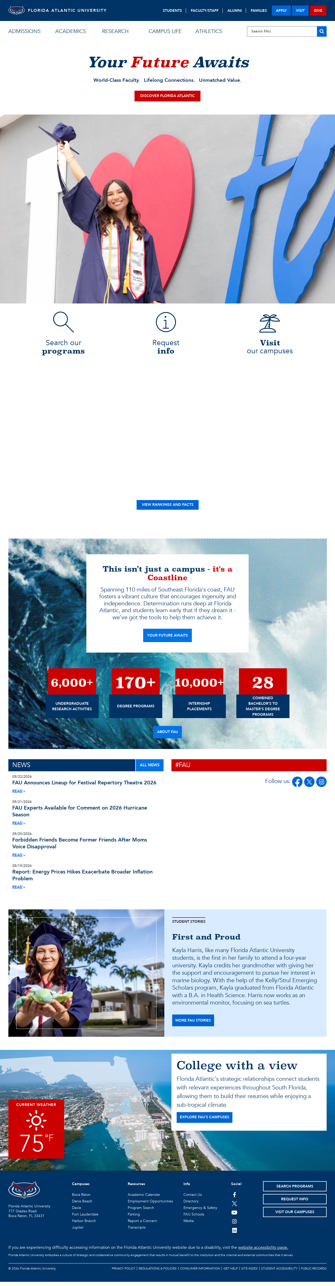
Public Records (314, 1273)
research (115, 31)
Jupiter (78, 1231)
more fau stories (193, 1024)
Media (188, 1225)
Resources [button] (136, 1188)
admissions (24, 31)
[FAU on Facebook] (297, 786)
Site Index (249, 1273)
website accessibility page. (263, 1252)
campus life (165, 31)
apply (281, 10)
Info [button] (186, 1188)
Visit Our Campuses (294, 1216)
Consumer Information (200, 1273)
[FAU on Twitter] (234, 1207)
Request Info (294, 1203)
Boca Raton (81, 1198)
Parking (134, 1218)
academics (70, 31)
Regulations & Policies (158, 1273)
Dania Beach (82, 1205)
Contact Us (192, 1198)
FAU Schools (193, 1218)
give (318, 10)
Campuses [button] (81, 1188)
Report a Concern (142, 1225)
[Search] (322, 31)
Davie (76, 1211)
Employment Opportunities (150, 1205)
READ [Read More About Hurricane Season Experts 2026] (17, 827)
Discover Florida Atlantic (167, 99)
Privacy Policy (123, 1273)
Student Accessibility (279, 1273)
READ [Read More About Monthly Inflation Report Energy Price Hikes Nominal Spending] (17, 891)
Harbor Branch (84, 1225)
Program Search (141, 1211)
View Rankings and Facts (167, 508)
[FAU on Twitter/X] (309, 786)
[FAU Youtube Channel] (234, 1216)
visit (300, 10)
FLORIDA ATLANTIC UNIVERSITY (74, 10)
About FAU (167, 736)
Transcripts (137, 1231)
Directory (191, 1205)
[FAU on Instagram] (321, 786)
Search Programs (294, 1190)
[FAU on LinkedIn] (234, 1234)
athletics (209, 31)
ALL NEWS (150, 769)
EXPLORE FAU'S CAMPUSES (204, 1121)
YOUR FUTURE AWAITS (167, 639)
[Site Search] (287, 31)
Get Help (231, 1273)
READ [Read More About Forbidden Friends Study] (17, 859)
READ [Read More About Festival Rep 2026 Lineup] (17, 795)
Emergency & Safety (200, 1211)
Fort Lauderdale (85, 1218)
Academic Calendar (144, 1198)
